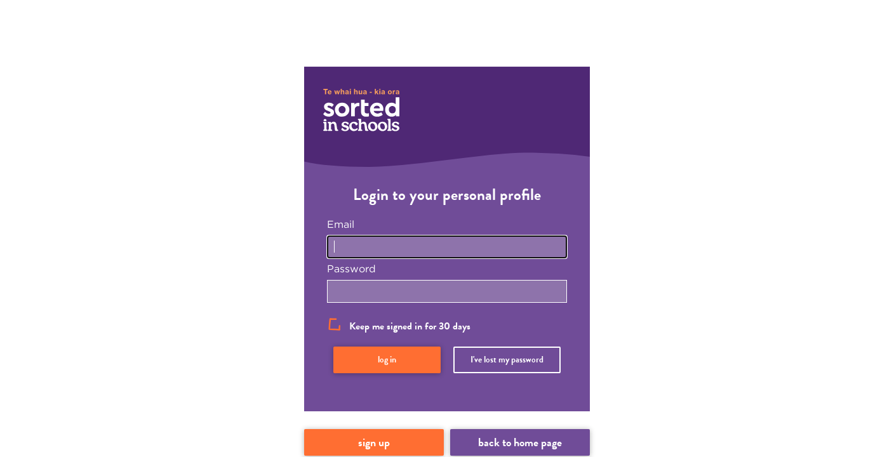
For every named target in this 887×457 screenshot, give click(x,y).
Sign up (374, 442)
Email (340, 224)
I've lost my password (507, 359)
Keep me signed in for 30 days (409, 326)
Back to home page (520, 442)
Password (351, 269)
